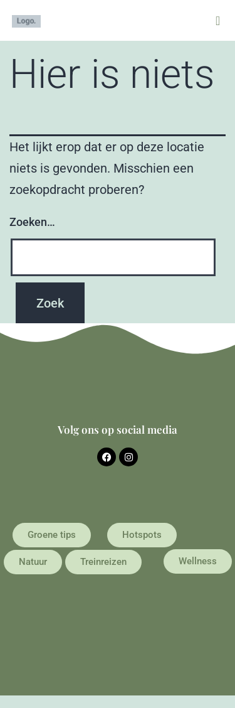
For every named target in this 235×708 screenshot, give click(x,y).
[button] (217, 20)
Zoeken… (32, 221)
